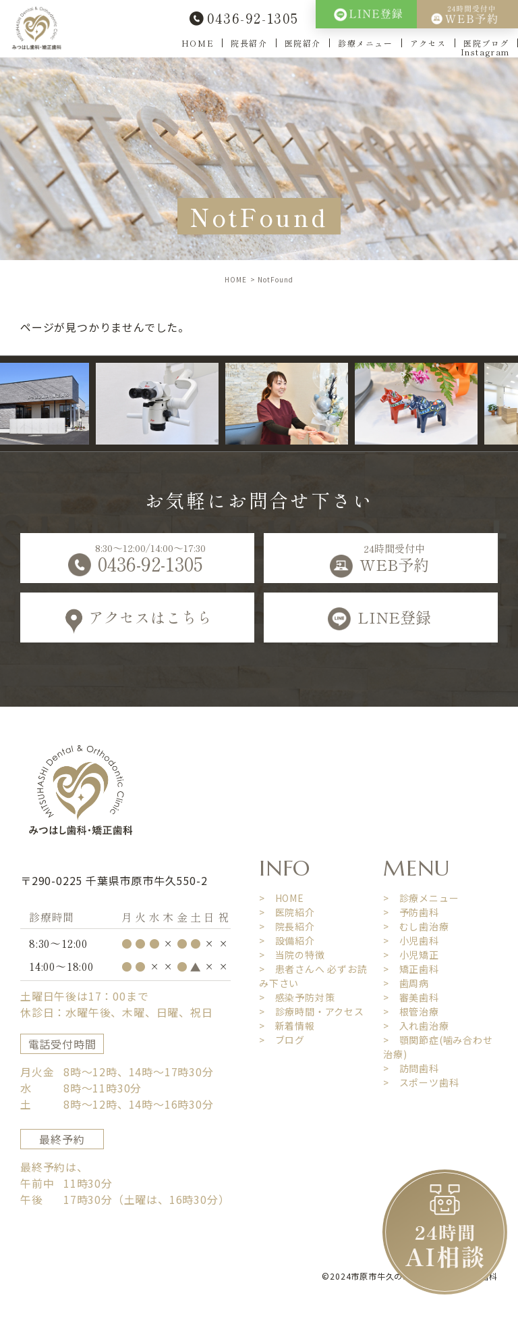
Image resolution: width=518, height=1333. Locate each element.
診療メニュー (365, 43)
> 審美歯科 (411, 997)
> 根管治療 (411, 1011)
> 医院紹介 (287, 912)
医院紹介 (303, 43)
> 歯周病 (406, 983)
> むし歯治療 (416, 926)
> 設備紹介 (287, 940)
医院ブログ (486, 43)
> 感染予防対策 (297, 997)
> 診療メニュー (421, 898)
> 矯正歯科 (411, 969)
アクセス (428, 43)
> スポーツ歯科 (421, 1082)
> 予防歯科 (411, 912)
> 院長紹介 (287, 926)
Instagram (485, 51)
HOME (197, 43)
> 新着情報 (287, 1025)
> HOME (281, 898)
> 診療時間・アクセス (311, 1011)
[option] (168, 404)
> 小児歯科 (411, 940)
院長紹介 (249, 43)
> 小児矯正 (411, 954)
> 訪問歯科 (411, 1068)
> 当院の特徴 (292, 954)
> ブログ (282, 1040)
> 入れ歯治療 (416, 1025)
